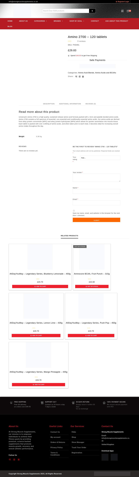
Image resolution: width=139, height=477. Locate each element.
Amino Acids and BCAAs (105, 73)
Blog (10, 26)
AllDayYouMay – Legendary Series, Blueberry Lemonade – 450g (40, 274)
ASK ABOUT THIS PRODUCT (116, 21)
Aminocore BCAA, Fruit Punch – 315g (92, 274)
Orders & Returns (57, 442)
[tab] (49, 104)
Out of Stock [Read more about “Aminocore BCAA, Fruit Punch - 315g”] (92, 286)
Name (75, 188)
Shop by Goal (77, 21)
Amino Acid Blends (86, 73)
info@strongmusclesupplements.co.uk (116, 438)
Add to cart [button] (40, 286)
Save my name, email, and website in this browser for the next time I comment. (96, 214)
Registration (77, 453)
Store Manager (78, 442)
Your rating (76, 159)
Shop (74, 437)
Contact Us (55, 432)
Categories (40, 21)
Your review (78, 172)
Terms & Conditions (55, 454)
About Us (23, 21)
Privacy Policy (56, 447)
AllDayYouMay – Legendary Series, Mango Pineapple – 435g (38, 372)
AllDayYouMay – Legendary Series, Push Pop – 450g (91, 323)
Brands (58, 21)
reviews (81, 41)
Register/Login (122, 1)
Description (49, 104)
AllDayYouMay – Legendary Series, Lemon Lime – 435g (36, 323)
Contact (95, 21)
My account (55, 437)
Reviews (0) (91, 104)
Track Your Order (79, 447)
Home (10, 21)
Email (75, 199)
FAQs (74, 432)
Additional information (70, 104)
